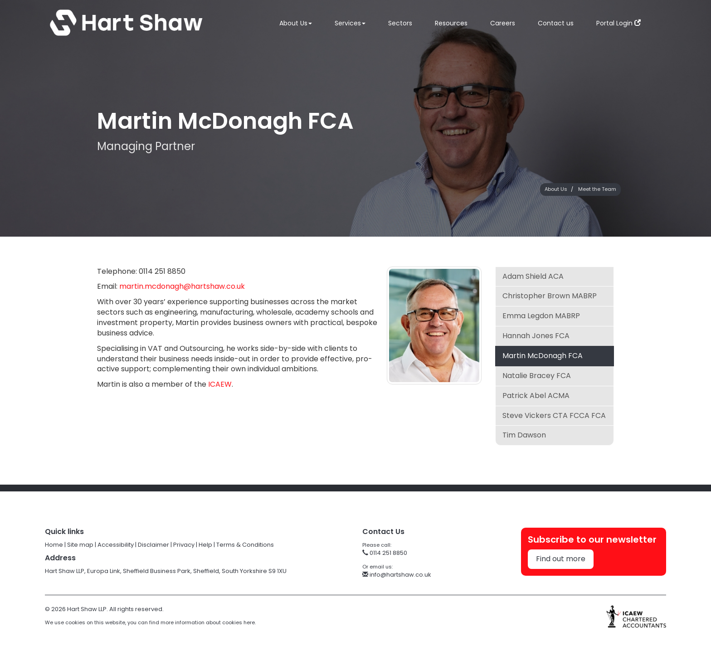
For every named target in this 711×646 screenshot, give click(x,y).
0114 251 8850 (384, 553)
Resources (451, 23)
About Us (295, 23)
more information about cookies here (208, 622)
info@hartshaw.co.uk (396, 574)
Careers (502, 23)
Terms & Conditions (245, 544)
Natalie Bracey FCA (536, 375)
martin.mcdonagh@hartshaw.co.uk (182, 286)
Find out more (560, 559)
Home (54, 544)
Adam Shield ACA (533, 276)
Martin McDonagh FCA (542, 355)
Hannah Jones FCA (536, 335)
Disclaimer (153, 544)
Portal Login (618, 23)
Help (205, 544)
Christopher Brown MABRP (549, 296)
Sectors (400, 23)
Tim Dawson (524, 435)
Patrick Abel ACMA (536, 395)
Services (350, 23)
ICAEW (220, 384)
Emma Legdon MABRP (541, 316)
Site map (80, 544)
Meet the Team (597, 189)
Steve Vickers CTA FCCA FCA (554, 415)
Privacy (184, 544)
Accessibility (115, 544)
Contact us (556, 23)
